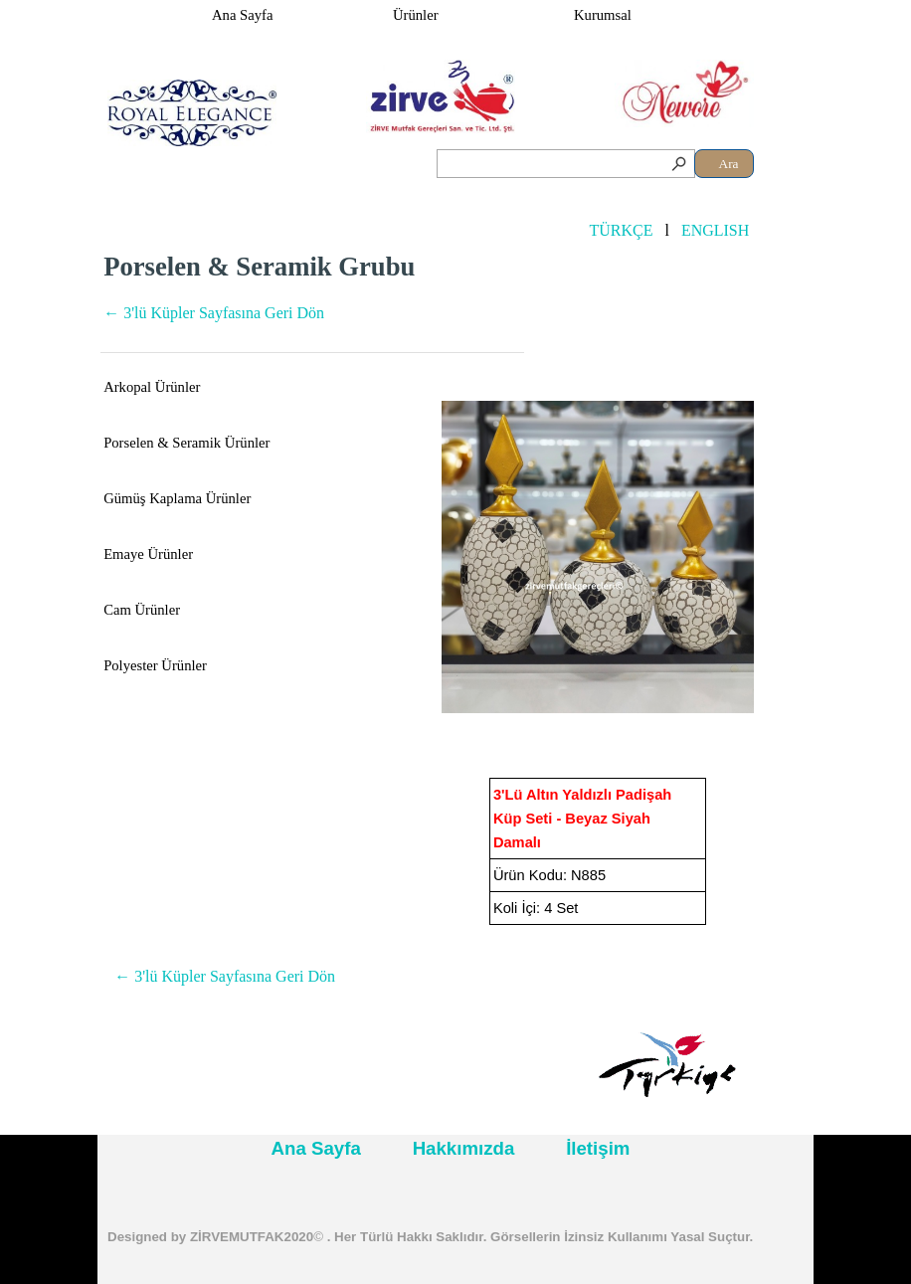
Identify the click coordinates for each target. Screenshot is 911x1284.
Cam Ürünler (141, 610)
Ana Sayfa (242, 15)
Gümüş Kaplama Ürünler (177, 498)
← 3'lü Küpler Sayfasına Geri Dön (213, 312)
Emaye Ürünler (148, 554)
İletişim (598, 1148)
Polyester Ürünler (155, 665)
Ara (729, 163)
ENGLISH (715, 230)
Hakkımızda (464, 1148)
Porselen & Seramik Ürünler (186, 443)
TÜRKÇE (620, 230)
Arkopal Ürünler (151, 387)
